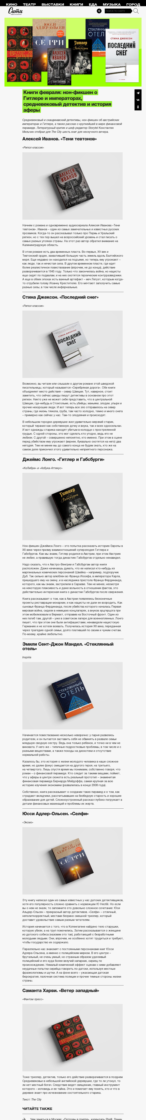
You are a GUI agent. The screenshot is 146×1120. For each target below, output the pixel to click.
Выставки (53, 4)
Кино (11, 4)
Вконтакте (138, 99)
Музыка (112, 4)
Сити (15, 11)
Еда (93, 4)
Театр (29, 4)
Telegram (138, 92)
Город (133, 4)
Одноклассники (138, 106)
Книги (76, 4)
